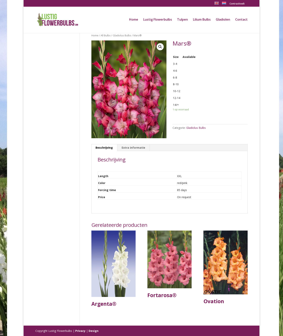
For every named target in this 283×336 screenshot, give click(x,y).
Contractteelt (237, 4)
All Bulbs (106, 35)
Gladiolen (223, 20)
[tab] (104, 147)
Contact (241, 20)
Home (133, 20)
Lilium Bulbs (202, 20)
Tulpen (182, 20)
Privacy (80, 331)
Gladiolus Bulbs (122, 35)
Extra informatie (133, 147)
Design (93, 331)
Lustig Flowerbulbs (157, 20)
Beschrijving (104, 147)
